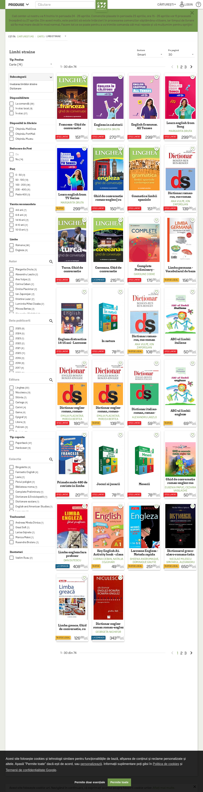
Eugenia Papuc (174, 487)
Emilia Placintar (72, 415)
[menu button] (19, 4)
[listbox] (56, 36)
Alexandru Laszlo (144, 417)
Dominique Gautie (144, 562)
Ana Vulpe (178, 201)
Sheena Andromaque (144, 558)
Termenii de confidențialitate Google (31, 770)
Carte (40, 36)
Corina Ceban (102, 558)
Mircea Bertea (72, 419)
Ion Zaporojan (181, 203)
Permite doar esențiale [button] (90, 782)
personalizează (91, 764)
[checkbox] (33, 104)
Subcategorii (30, 76)
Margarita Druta (108, 129)
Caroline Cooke (144, 274)
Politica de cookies (166, 764)
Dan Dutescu (72, 560)
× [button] (192, 13)
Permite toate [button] (119, 782)
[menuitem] (166, 4)
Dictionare (15, 88)
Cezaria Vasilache (184, 489)
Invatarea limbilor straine (23, 84)
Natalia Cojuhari (112, 560)
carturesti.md (25, 36)
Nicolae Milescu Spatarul (178, 560)
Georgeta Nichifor (108, 631)
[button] (71, 4)
